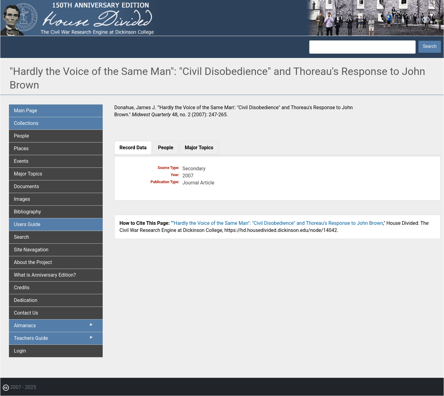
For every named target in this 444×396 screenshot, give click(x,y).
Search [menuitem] (21, 237)
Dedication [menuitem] (25, 300)
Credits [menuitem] (22, 288)
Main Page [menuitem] (25, 110)
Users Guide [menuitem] (27, 224)
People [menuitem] (21, 136)
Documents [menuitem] (26, 186)
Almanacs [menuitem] (54, 327)
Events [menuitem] (21, 161)
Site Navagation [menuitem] (31, 250)
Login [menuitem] (20, 351)
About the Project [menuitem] (33, 262)
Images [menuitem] (22, 199)
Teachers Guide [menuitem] (54, 339)
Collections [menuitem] (26, 123)
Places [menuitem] (21, 148)
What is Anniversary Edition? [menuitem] (45, 275)
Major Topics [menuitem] (28, 174)
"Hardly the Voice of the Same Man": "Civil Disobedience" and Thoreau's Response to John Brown (277, 223)
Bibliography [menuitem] (27, 212)
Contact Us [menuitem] (26, 313)
